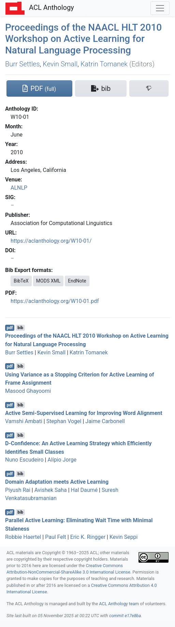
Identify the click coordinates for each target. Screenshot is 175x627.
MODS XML (48, 281)
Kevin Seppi (124, 537)
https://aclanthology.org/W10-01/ (51, 241)
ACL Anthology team (119, 603)
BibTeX (21, 281)
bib (20, 327)
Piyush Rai (17, 490)
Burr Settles (22, 64)
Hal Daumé (84, 490)
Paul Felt (55, 537)
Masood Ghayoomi (28, 391)
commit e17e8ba (125, 615)
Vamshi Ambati (23, 421)
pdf (10, 327)
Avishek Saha (50, 490)
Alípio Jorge (61, 459)
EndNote (77, 281)
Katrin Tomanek (104, 64)
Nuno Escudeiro (24, 459)
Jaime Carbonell (105, 421)
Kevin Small (60, 64)
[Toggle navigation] (160, 8)
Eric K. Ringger (87, 537)
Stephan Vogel (64, 421)
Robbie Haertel (23, 537)
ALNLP (19, 187)
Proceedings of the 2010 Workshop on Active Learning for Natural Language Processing (83, 39)
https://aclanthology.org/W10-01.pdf (55, 301)
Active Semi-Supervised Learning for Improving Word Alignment (83, 413)
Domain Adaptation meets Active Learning (56, 482)
